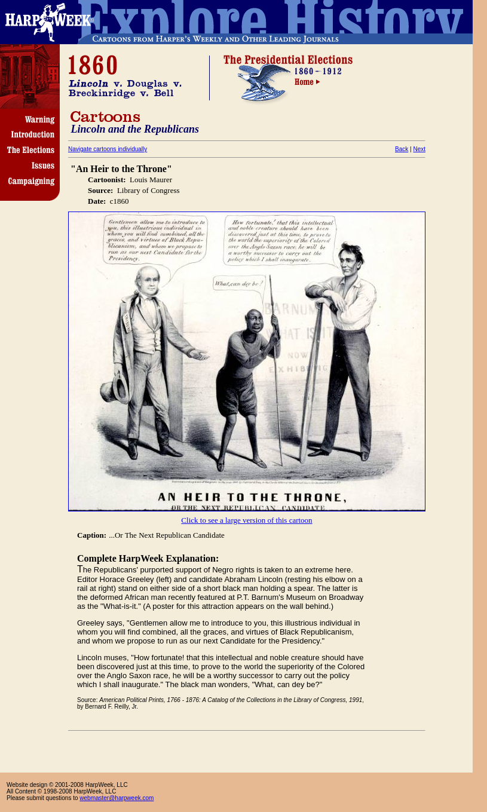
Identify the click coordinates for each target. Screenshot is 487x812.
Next (419, 149)
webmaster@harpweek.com (116, 798)
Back (401, 149)
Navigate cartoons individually (107, 149)
